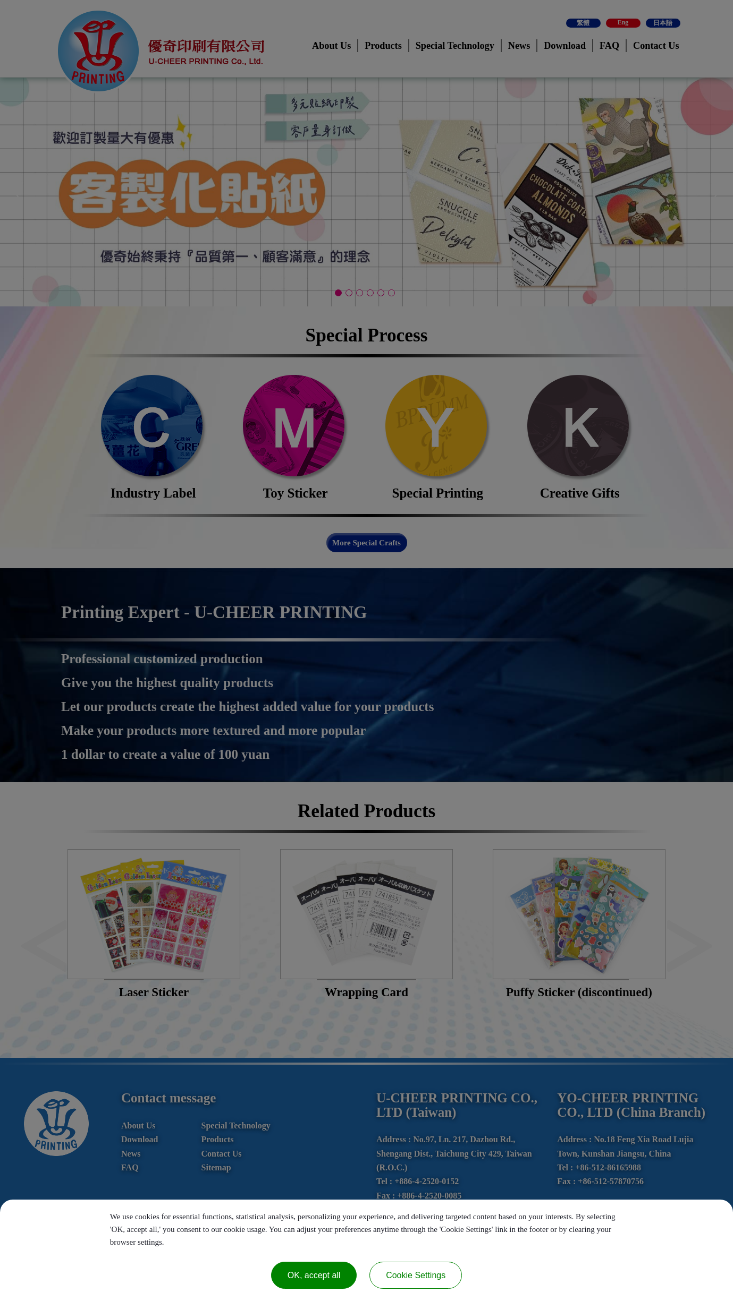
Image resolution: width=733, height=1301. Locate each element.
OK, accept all (314, 1275)
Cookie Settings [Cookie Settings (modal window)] (415, 1275)
